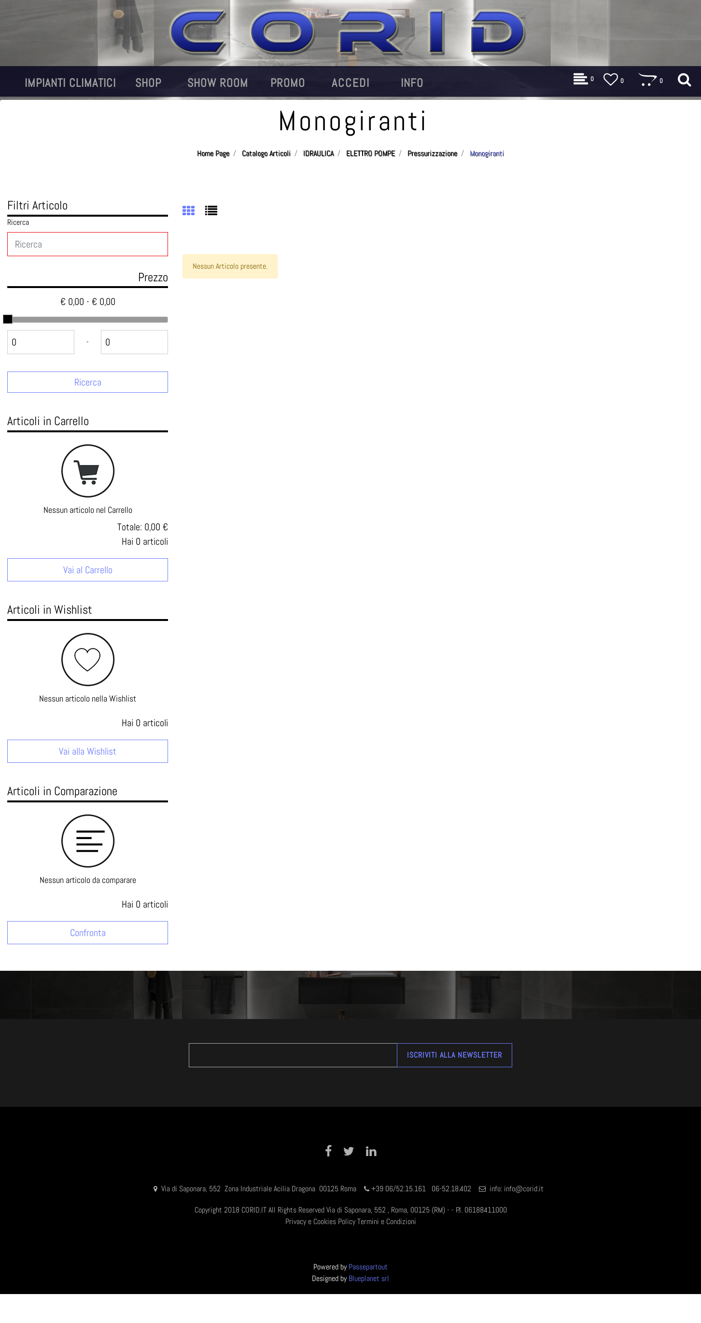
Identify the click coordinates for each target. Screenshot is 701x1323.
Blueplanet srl (369, 1278)
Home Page (213, 153)
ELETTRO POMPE (370, 153)
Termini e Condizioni (386, 1221)
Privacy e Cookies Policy (320, 1221)
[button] (70, 83)
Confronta (88, 932)
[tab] (193, 211)
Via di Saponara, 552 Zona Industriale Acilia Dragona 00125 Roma (259, 1189)
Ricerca (18, 222)
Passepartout (368, 1267)
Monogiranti (487, 153)
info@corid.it (524, 1189)
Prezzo (153, 277)
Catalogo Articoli (266, 153)
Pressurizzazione (432, 153)
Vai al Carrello (87, 570)
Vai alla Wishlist (87, 751)
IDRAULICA (318, 153)
